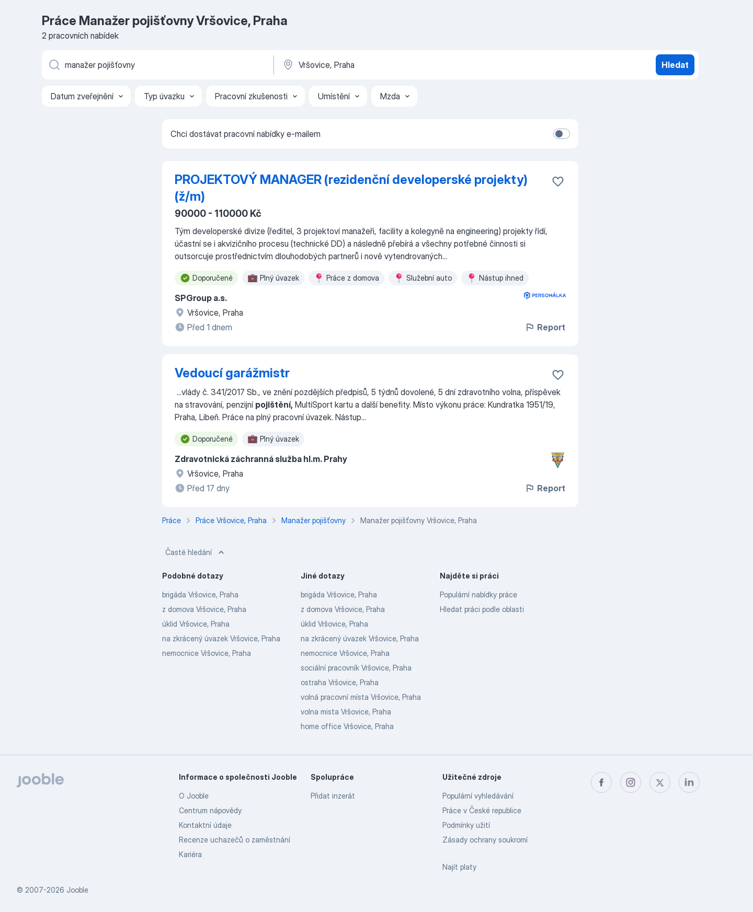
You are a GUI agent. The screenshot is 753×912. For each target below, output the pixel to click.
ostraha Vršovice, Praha (340, 682)
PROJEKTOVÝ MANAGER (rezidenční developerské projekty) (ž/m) (351, 188)
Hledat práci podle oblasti (482, 609)
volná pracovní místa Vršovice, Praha (361, 696)
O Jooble (194, 795)
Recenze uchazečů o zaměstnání (234, 839)
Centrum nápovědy (210, 810)
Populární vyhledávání (478, 795)
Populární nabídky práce (478, 594)
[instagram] (630, 782)
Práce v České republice (481, 810)
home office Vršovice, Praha (347, 726)
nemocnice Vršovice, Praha (206, 653)
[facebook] (601, 782)
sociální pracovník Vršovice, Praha (356, 667)
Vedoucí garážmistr (232, 372)
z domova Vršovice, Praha (204, 609)
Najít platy (459, 866)
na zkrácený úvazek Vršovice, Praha (221, 638)
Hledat (675, 65)
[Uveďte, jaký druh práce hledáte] (157, 64)
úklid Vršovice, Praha (196, 623)
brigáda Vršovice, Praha (200, 594)
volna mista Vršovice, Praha (346, 711)
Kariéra (190, 854)
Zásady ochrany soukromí (485, 839)
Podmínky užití (466, 825)
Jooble (77, 889)
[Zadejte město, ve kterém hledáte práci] (391, 64)
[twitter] (659, 782)
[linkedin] (689, 782)
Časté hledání (195, 552)
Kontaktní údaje (205, 825)
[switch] (561, 134)
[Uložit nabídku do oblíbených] (558, 181)
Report (544, 327)
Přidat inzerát (333, 795)
